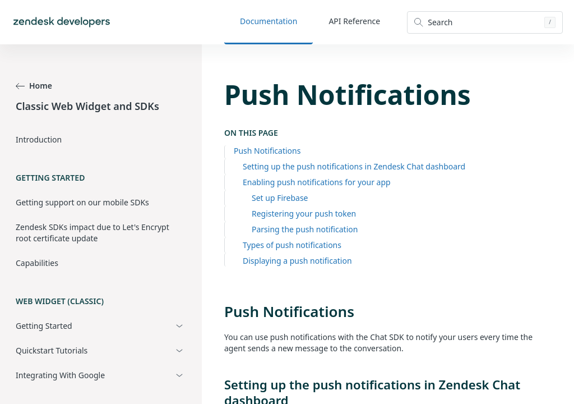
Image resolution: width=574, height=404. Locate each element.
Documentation (268, 21)
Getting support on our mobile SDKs (82, 202)
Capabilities (37, 263)
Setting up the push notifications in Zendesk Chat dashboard (354, 166)
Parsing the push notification (305, 229)
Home (34, 85)
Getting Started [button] (44, 325)
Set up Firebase (280, 197)
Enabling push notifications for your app (317, 182)
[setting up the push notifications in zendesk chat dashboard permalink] (218, 384)
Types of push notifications (292, 245)
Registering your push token (304, 213)
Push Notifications (267, 150)
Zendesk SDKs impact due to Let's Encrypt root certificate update (92, 233)
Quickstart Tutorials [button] (51, 350)
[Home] (61, 22)
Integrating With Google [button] (60, 375)
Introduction (39, 139)
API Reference (354, 21)
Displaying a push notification (297, 260)
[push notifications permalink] (218, 311)
